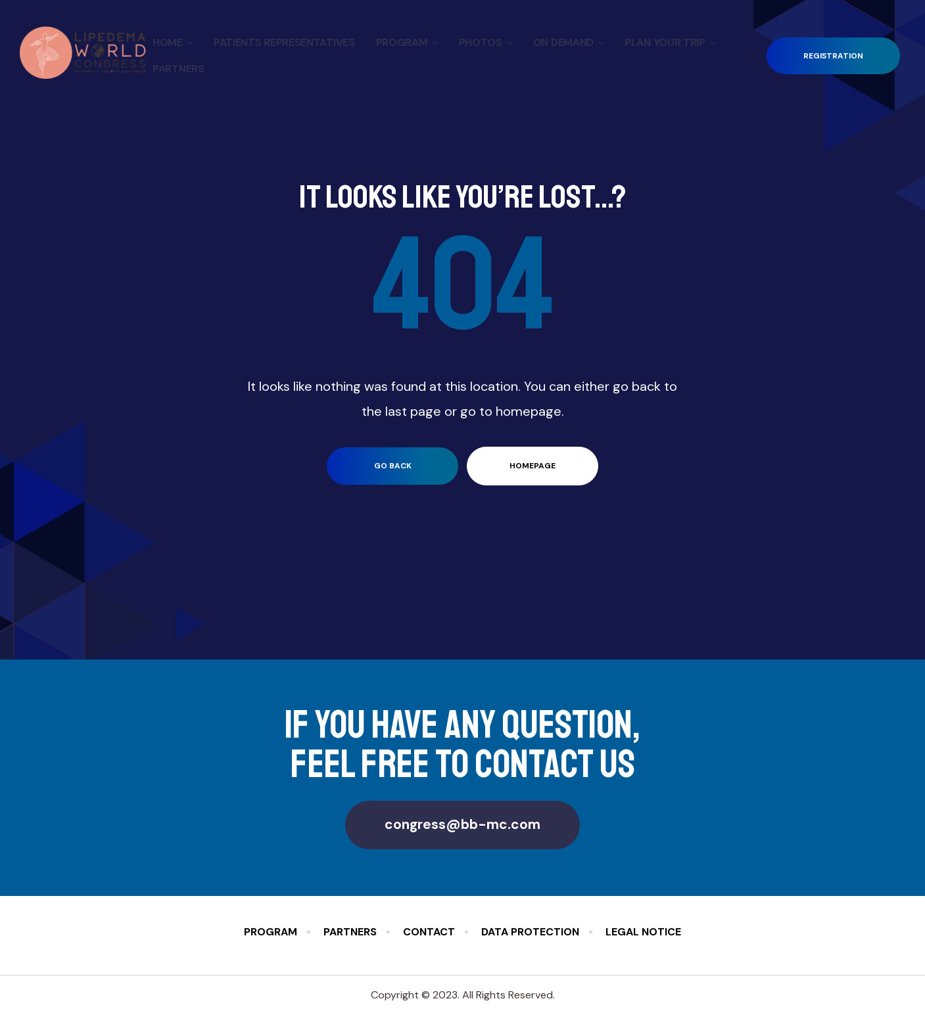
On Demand (568, 42)
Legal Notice (643, 932)
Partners (178, 69)
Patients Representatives (284, 42)
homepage (533, 465)
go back (393, 465)
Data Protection (530, 932)
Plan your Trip (670, 42)
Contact (429, 932)
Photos (485, 42)
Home (173, 42)
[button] (833, 56)
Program (407, 42)
